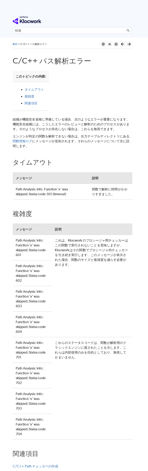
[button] (128, 30)
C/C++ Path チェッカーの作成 (35, 466)
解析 (15, 44)
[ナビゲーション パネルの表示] (129, 20)
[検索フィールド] (72, 30)
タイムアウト (34, 89)
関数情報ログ (22, 141)
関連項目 (31, 103)
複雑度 (29, 96)
